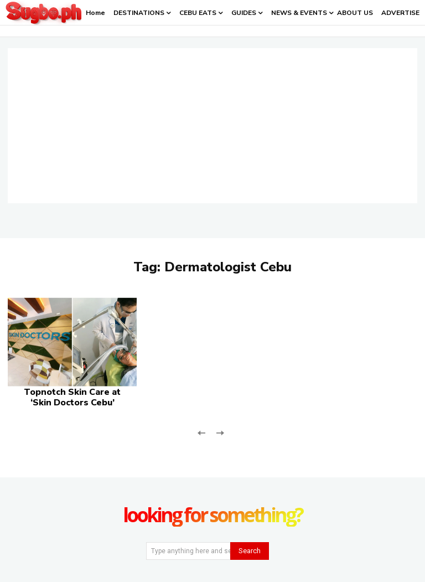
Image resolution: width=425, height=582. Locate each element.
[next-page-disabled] (219, 432)
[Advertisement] (212, 125)
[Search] (249, 551)
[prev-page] (202, 432)
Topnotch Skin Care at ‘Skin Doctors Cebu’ (72, 397)
